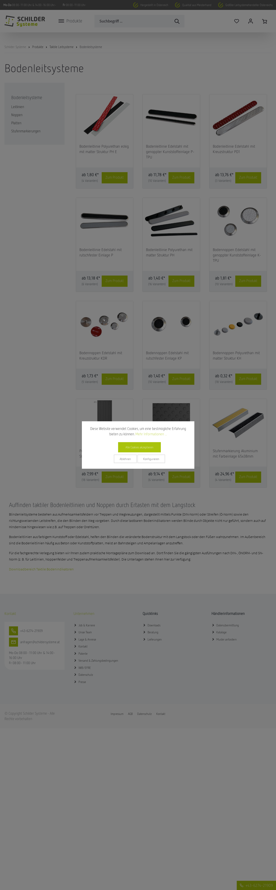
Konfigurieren (151, 459)
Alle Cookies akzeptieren (139, 447)
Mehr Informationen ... (151, 434)
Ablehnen (125, 459)
